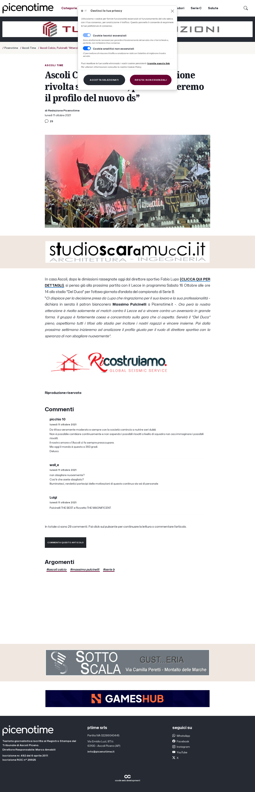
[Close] (172, 11)
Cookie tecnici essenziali (110, 35)
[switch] (87, 48)
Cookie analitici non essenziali (113, 49)
